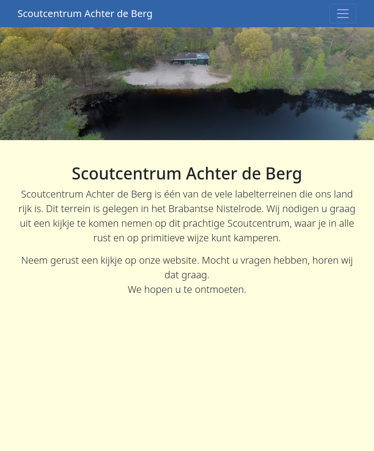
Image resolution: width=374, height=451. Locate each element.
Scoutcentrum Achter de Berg (85, 13)
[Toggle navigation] (342, 13)
